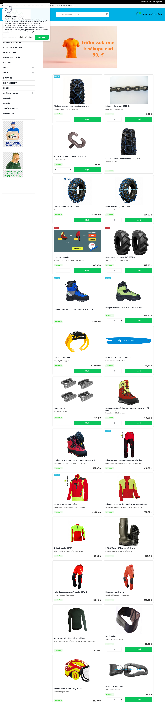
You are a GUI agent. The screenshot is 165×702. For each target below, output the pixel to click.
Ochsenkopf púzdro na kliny (83, 464)
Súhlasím (42, 37)
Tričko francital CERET (114, 316)
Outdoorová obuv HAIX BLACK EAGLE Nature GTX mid (148, 521)
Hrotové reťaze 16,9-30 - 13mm (57, 159)
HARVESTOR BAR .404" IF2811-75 (148, 211)
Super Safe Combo (113, 158)
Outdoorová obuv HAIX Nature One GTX (56, 521)
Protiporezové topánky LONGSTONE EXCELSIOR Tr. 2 (116, 264)
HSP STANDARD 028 (113, 211)
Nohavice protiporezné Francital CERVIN (54, 366)
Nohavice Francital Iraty (85, 365)
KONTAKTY (72, 6)
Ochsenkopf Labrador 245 (55, 575)
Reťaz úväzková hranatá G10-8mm (148, 575)
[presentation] (44, 628)
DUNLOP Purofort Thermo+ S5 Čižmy (148, 316)
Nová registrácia (157, 2)
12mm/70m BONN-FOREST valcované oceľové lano (115, 634)
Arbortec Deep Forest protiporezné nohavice (145, 264)
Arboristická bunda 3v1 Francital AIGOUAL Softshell (86, 316)
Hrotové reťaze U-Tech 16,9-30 (114, 464)
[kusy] (49, 648)
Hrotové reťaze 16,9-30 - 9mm (87, 634)
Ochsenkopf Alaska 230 (145, 414)
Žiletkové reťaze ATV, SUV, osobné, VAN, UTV (55, 107)
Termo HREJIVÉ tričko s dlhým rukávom (117, 365)
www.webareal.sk (91, 700)
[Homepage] (2, 6)
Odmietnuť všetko (25, 37)
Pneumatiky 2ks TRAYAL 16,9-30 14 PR (148, 159)
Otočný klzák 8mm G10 (84, 414)
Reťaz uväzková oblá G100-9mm (86, 107)
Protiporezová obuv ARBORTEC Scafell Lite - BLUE (57, 214)
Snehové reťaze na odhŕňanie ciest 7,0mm (148, 109)
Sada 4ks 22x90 (51, 262)
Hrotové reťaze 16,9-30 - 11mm (87, 159)
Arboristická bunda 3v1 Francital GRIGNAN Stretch (86, 520)
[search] (107, 15)
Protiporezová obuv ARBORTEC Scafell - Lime (87, 212)
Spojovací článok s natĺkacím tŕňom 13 (117, 107)
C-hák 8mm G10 (112, 575)
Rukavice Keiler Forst (113, 416)
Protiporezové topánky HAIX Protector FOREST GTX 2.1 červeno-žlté (86, 263)
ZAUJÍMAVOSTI (61, 6)
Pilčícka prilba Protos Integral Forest (57, 416)
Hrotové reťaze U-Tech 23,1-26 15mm (56, 635)
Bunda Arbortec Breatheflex (56, 316)
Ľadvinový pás (142, 363)
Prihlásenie (144, 2)
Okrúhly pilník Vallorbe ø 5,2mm (149, 634)
